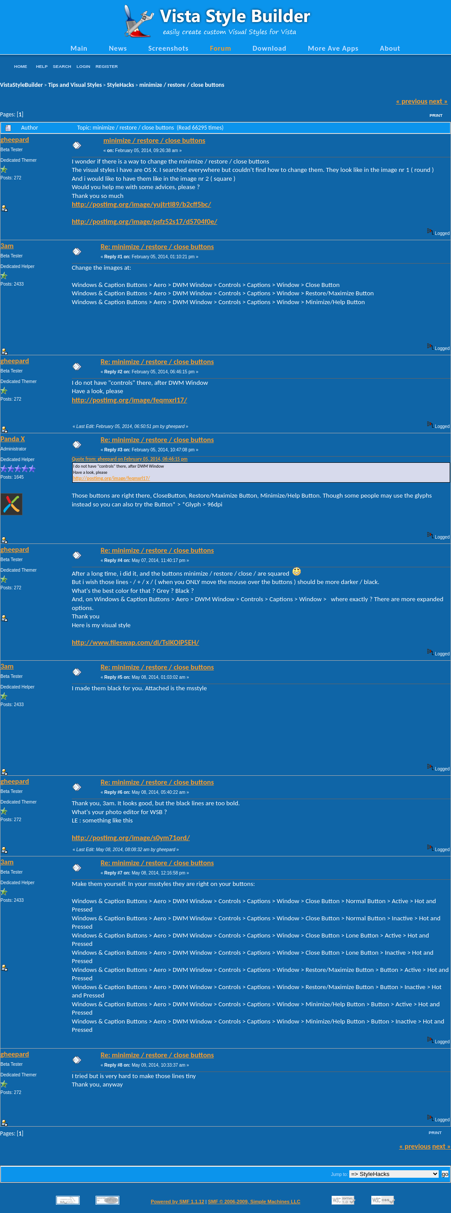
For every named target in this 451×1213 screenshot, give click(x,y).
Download (270, 48)
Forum (221, 48)
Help (42, 66)
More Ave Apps (333, 48)
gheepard (14, 139)
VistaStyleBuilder (21, 85)
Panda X (12, 438)
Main (79, 48)
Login (83, 66)
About (390, 48)
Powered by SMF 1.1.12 (177, 1201)
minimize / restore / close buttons (181, 85)
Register (107, 66)
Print (436, 115)
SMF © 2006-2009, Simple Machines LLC (254, 1201)
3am (7, 245)
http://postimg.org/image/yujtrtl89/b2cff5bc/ (141, 204)
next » (438, 101)
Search (62, 66)
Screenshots (168, 48)
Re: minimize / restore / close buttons (157, 246)
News (118, 48)
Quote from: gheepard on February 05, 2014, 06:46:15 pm (130, 459)
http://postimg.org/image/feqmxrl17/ (129, 399)
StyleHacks (120, 85)
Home (20, 66)
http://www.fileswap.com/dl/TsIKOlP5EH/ (135, 642)
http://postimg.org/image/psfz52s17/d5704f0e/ (144, 221)
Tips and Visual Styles (75, 85)
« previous (412, 101)
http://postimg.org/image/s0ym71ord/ (131, 837)
